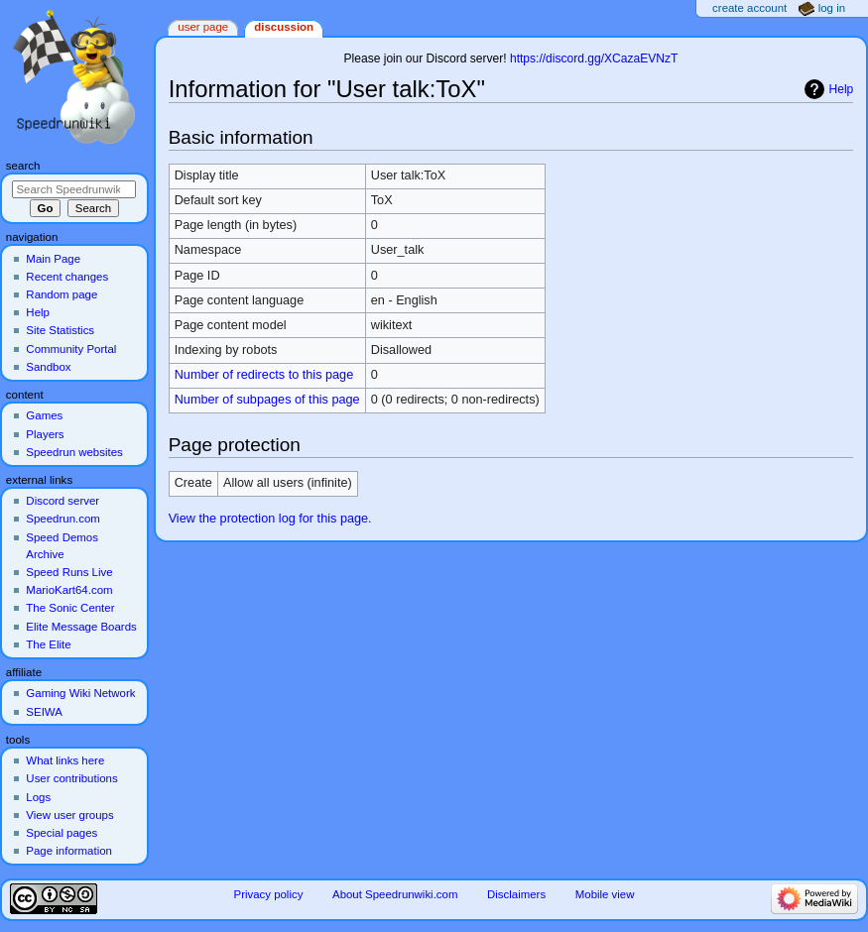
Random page (61, 294)
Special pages (61, 833)
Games (44, 415)
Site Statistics (60, 330)
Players (44, 434)
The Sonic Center (70, 608)
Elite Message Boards (81, 627)
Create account (749, 8)
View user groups (69, 815)
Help (841, 89)
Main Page (53, 259)
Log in (831, 8)
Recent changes (67, 277)
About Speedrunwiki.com (394, 894)
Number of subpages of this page (267, 400)
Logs (38, 797)
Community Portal (71, 349)
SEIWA (44, 712)
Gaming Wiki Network (80, 693)
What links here (65, 760)
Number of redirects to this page (264, 375)
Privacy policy (269, 894)
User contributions (71, 778)
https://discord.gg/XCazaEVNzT (594, 58)
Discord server (62, 501)
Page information (69, 851)
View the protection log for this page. (270, 518)
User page (203, 27)
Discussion (283, 27)
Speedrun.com (63, 518)
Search (23, 166)
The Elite (48, 644)
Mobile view (605, 894)
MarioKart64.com (69, 590)
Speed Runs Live (69, 572)
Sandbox (48, 367)
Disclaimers (516, 894)
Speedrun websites (74, 452)
